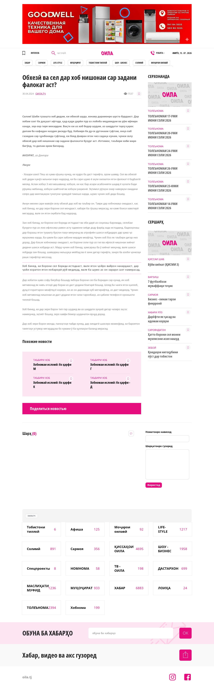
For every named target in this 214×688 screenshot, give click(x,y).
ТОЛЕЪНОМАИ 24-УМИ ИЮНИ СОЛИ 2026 (162, 153)
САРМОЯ (41, 62)
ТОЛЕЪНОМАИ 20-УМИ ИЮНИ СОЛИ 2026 (162, 135)
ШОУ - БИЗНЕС (121, 62)
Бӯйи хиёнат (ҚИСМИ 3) (163, 264)
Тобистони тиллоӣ (98, 62)
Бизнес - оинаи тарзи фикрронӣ (162, 301)
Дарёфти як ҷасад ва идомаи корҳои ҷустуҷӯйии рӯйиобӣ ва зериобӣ (164, 319)
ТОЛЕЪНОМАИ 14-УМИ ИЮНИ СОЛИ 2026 (162, 206)
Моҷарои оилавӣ (159, 62)
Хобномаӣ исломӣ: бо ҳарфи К (52, 384)
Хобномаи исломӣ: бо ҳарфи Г (109, 366)
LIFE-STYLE (57, 62)
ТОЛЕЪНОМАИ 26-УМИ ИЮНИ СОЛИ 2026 (162, 170)
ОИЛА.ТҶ (40, 93)
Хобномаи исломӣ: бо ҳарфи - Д (110, 384)
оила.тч (31, 516)
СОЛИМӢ (139, 62)
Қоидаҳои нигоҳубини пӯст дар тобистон (163, 354)
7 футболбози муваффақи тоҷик (160, 283)
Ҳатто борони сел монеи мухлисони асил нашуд (164, 336)
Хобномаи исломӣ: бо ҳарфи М (52, 366)
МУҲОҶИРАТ (75, 62)
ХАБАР (27, 62)
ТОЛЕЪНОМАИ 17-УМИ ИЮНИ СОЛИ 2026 (162, 118)
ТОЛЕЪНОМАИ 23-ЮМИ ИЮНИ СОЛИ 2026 (163, 188)
